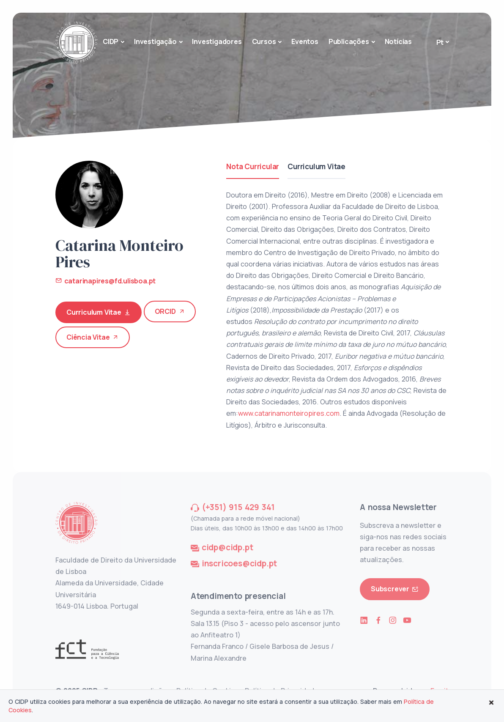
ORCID (170, 311)
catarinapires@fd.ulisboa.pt (105, 281)
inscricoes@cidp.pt (239, 563)
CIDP (110, 41)
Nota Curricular (252, 166)
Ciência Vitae (92, 337)
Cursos (264, 41)
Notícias (398, 41)
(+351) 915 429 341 (238, 507)
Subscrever (395, 589)
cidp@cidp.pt (227, 547)
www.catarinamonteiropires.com (289, 413)
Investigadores (216, 41)
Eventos (304, 41)
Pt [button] (440, 42)
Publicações (349, 41)
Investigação (155, 41)
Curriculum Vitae (98, 312)
